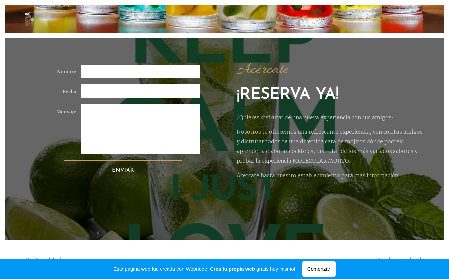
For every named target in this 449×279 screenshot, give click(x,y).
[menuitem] (224, 19)
